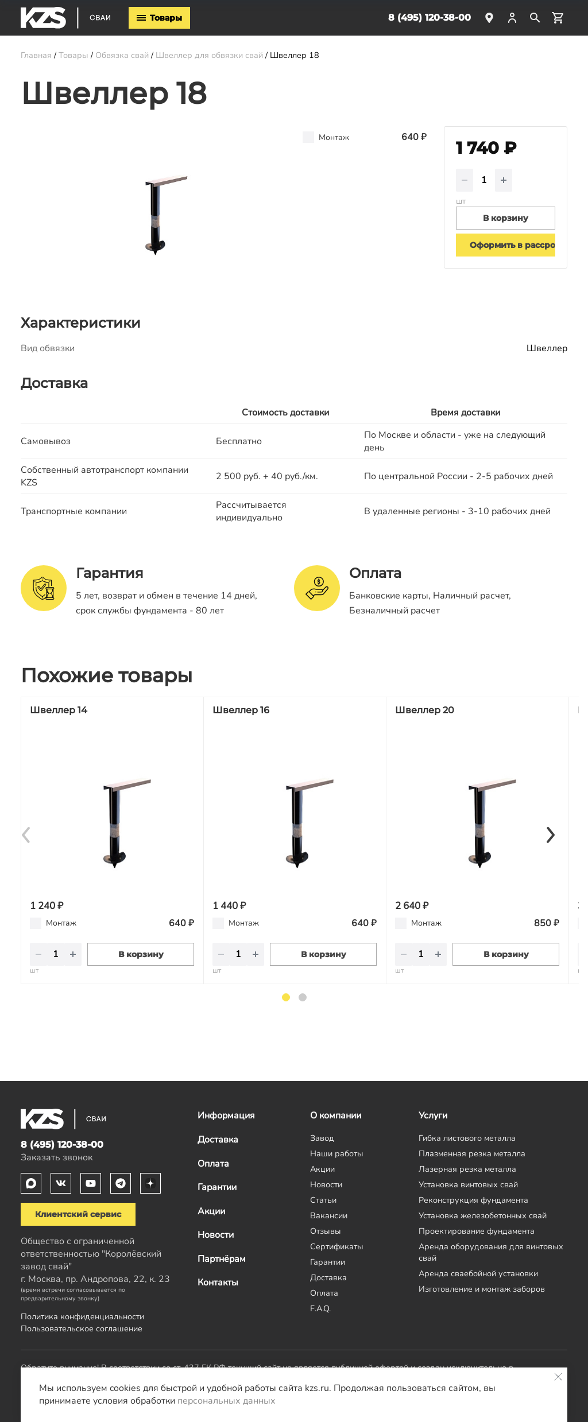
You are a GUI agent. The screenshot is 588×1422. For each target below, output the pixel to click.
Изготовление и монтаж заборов (482, 1289)
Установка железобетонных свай (483, 1215)
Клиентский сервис (78, 1214)
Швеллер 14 (58, 710)
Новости (216, 1235)
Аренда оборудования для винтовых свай (491, 1252)
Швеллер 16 (240, 710)
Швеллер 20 (424, 710)
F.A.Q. (320, 1308)
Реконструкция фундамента (473, 1200)
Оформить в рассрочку (512, 245)
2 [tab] (303, 997)
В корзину (141, 954)
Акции (211, 1211)
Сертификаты (336, 1246)
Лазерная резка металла (467, 1169)
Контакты (218, 1282)
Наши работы (336, 1153)
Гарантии (217, 1187)
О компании (335, 1115)
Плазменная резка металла (472, 1153)
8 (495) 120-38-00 (429, 17)
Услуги (433, 1115)
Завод (322, 1138)
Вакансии (328, 1215)
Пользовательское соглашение (81, 1328)
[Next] (550, 835)
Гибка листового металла (467, 1138)
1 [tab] (286, 997)
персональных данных (226, 1400)
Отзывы (325, 1231)
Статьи (323, 1200)
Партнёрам (222, 1259)
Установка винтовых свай (468, 1184)
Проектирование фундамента (477, 1231)
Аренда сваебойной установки (478, 1273)
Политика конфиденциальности (82, 1316)
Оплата (213, 1163)
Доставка (218, 1139)
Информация (226, 1115)
